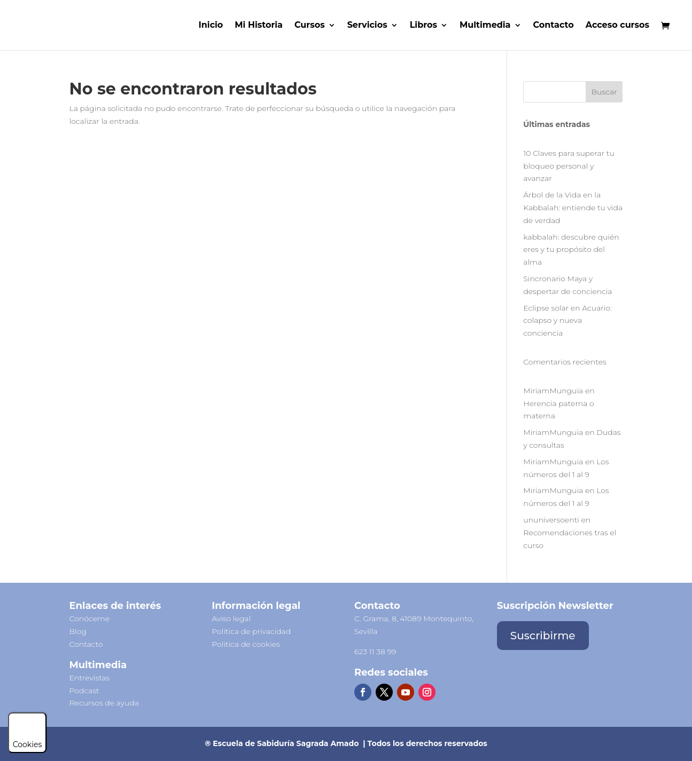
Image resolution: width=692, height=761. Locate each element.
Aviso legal (231, 618)
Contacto (553, 25)
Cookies (27, 739)
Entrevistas (89, 678)
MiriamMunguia (553, 390)
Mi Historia (259, 25)
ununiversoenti (551, 520)
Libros (423, 25)
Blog (78, 631)
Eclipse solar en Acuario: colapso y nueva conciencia (567, 320)
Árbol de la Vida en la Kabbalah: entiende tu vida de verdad (573, 207)
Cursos (309, 25)
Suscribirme (543, 635)
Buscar (604, 92)
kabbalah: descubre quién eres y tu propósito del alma (571, 249)
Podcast (84, 690)
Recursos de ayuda (104, 703)
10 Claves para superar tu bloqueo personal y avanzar (569, 166)
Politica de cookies (246, 644)
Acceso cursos (617, 25)
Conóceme (89, 618)
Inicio (211, 25)
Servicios (367, 25)
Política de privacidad (251, 631)
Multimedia (485, 25)
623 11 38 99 (375, 651)
